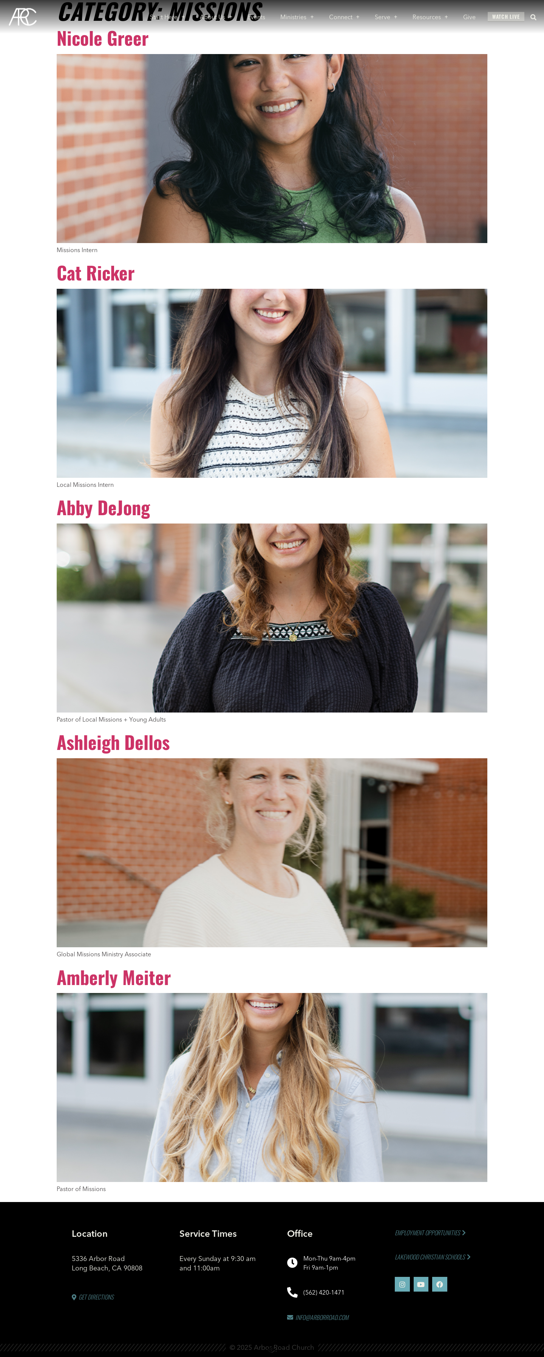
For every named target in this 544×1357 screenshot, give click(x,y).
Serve (386, 15)
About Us (216, 15)
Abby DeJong (103, 507)
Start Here (167, 15)
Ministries (297, 15)
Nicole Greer (102, 37)
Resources (430, 15)
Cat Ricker (95, 272)
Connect (344, 15)
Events (257, 15)
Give (469, 15)
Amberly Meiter (114, 977)
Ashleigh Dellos (113, 741)
